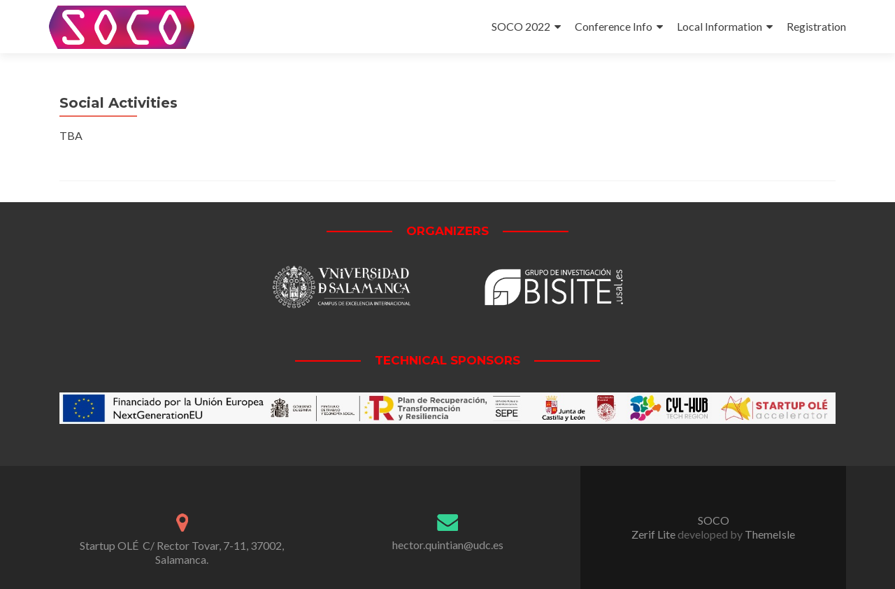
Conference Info (613, 26)
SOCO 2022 (521, 26)
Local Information (719, 26)
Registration (816, 26)
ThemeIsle (770, 534)
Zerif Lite (654, 534)
